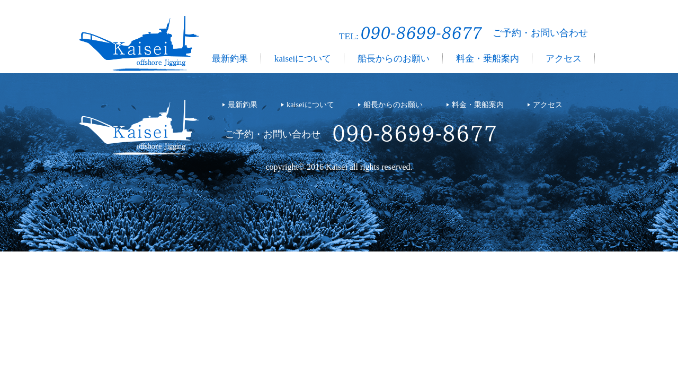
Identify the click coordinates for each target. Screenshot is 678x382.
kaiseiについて (302, 59)
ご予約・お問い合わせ (540, 33)
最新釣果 (230, 59)
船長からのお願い (394, 59)
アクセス (564, 59)
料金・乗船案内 (487, 59)
